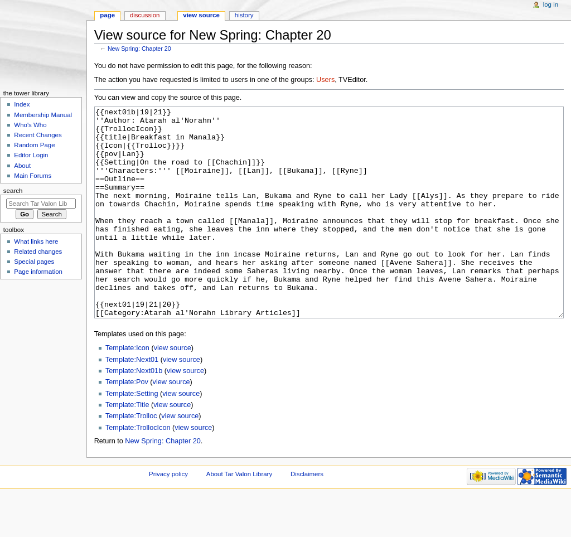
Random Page (34, 145)
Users (325, 80)
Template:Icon (127, 390)
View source (201, 15)
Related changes (38, 251)
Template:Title (127, 447)
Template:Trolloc (131, 458)
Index (22, 104)
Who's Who (30, 125)
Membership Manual (43, 115)
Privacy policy (168, 515)
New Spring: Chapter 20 (139, 48)
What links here (36, 241)
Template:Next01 (131, 401)
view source (172, 390)
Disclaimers (307, 515)
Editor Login (31, 155)
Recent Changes (37, 135)
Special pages (34, 261)
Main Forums (32, 175)
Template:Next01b (133, 413)
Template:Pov (126, 424)
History (244, 15)
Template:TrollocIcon (138, 469)
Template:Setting (131, 435)
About (22, 165)
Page (107, 15)
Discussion (144, 15)
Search (13, 190)
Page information (38, 271)
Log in (550, 4)
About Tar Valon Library (239, 515)
